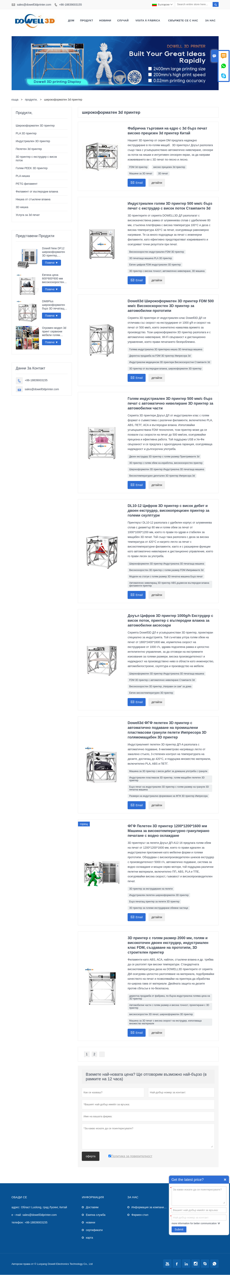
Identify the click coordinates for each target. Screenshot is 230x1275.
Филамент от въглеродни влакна (37, 191)
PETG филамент (27, 184)
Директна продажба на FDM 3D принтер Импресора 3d (159, 356)
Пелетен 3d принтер (29, 149)
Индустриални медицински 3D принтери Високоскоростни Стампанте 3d (169, 362)
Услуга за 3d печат (28, 215)
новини (105, 20)
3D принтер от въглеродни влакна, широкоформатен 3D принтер (165, 368)
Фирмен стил (139, 1215)
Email (137, 182)
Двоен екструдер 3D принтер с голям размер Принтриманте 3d (164, 456)
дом (71, 20)
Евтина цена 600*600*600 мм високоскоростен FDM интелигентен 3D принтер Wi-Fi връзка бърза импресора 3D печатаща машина (54, 278)
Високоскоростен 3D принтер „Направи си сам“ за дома (160, 686)
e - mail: (17, 1215)
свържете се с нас (183, 20)
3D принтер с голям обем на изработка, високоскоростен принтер (165, 463)
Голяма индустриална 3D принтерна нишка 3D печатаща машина (165, 349)
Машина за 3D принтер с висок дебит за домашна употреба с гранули (168, 771)
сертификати (94, 1230)
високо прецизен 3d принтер (169, 167)
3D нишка (22, 207)
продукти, (31, 99)
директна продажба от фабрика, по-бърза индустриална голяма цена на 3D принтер (169, 997)
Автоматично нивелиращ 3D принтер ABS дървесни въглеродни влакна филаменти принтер (169, 584)
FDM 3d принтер (138, 167)
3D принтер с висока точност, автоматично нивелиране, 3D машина (167, 271)
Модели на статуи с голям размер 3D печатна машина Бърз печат (166, 576)
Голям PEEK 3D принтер (32, 168)
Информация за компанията (149, 1207)
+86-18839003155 (70, 4)
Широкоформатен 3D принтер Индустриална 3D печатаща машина (166, 469)
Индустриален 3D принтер (33, 141)
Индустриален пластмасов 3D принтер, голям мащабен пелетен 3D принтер (167, 779)
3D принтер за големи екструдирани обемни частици (158, 908)
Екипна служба (95, 1215)
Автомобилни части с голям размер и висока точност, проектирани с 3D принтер (169, 1007)
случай (123, 20)
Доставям (92, 1207)
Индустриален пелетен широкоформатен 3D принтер (159, 895)
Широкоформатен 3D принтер (35, 125)
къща (15, 99)
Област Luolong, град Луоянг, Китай (44, 1207)
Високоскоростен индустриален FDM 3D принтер (156, 252)
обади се (19, 1197)
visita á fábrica (147, 20)
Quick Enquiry (225, 1179)
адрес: (16, 1207)
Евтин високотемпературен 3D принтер (151, 693)
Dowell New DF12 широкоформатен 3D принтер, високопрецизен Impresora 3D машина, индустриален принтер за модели (54, 252)
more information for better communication (194, 1223)
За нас (210, 20)
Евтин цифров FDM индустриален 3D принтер (155, 264)
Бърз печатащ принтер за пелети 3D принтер (154, 901)
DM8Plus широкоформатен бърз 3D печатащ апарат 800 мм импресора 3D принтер (53, 305)
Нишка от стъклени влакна (33, 199)
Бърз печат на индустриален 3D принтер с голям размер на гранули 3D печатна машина (169, 788)
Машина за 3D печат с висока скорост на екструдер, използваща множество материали (165, 1022)
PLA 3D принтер (26, 133)
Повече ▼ (51, 262)
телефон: (18, 1222)
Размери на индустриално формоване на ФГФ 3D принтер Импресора (168, 796)
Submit (179, 1229)
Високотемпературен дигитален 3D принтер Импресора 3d (162, 476)
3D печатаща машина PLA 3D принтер (150, 258)
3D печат (163, 173)
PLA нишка (23, 176)
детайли (156, 183)
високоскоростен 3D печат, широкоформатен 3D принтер (161, 1014)
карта (89, 1237)
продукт (86, 20)
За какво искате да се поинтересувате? (199, 1196)
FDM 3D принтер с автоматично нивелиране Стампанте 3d (162, 680)
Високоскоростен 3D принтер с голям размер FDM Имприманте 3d (166, 570)
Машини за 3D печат (140, 173)
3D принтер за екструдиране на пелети (151, 889)
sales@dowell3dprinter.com (34, 4)
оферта (91, 1156)
